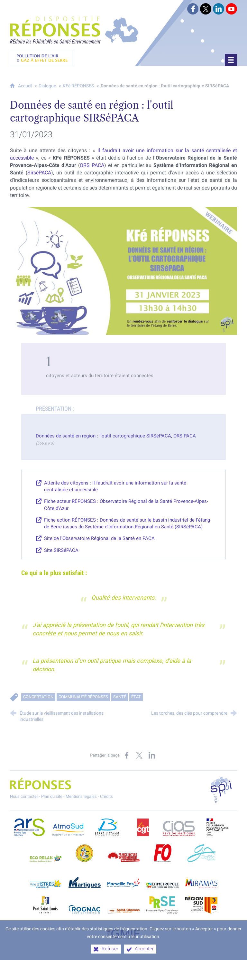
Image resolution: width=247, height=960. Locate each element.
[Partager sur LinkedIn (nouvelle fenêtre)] (151, 755)
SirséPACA (39, 173)
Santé (119, 696)
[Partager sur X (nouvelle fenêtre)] (139, 755)
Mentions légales (81, 796)
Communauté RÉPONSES (83, 696)
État (136, 696)
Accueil (25, 86)
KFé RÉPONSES (78, 86)
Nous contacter (24, 796)
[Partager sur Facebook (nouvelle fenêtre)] (126, 755)
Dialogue (47, 86)
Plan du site (51, 796)
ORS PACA (92, 165)
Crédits (106, 796)
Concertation (38, 696)
